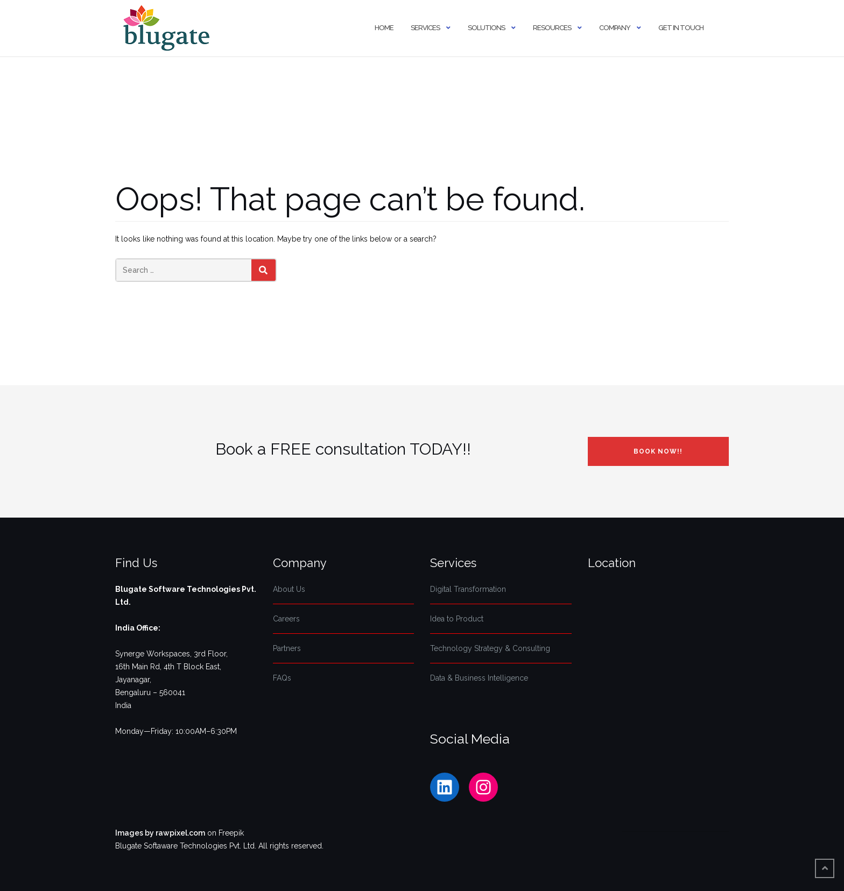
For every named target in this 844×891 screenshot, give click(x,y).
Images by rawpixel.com (160, 833)
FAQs (282, 678)
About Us (289, 589)
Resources (552, 28)
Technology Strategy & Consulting (490, 648)
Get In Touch (681, 28)
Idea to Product (456, 618)
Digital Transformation (468, 589)
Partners (287, 648)
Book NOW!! (658, 451)
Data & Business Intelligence (479, 678)
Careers (286, 618)
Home (384, 28)
